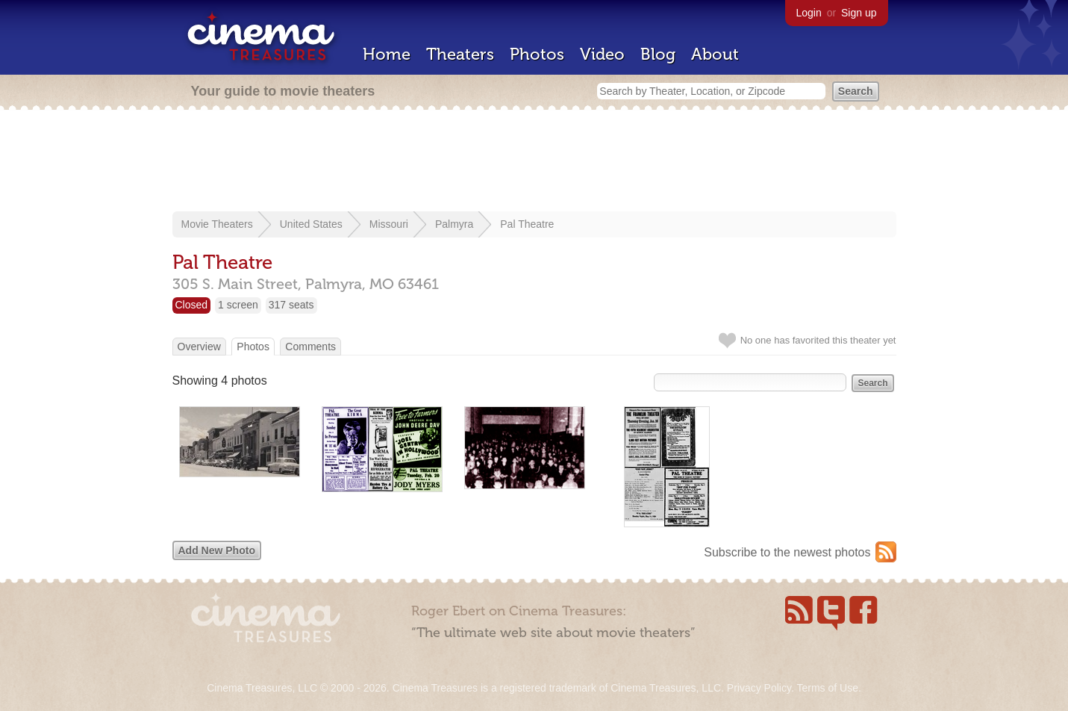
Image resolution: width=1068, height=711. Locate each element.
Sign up (858, 13)
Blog (657, 54)
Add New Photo (216, 550)
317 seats (291, 305)
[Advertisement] (534, 162)
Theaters (460, 54)
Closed (191, 305)
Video (602, 54)
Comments (310, 347)
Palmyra (454, 224)
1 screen (238, 305)
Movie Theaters (217, 224)
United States (311, 224)
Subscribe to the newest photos (787, 552)
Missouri (388, 224)
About (715, 54)
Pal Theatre (527, 224)
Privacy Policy (759, 688)
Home (386, 54)
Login (809, 13)
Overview (199, 347)
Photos (537, 54)
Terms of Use (827, 688)
